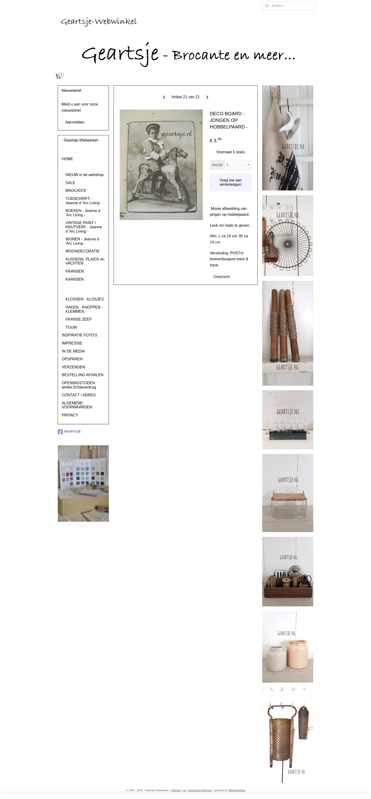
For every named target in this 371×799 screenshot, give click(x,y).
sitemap (176, 790)
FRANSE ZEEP (79, 319)
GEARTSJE (69, 432)
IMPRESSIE (72, 343)
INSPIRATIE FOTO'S (79, 335)
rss (184, 790)
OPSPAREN (72, 359)
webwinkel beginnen (200, 790)
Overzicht (221, 277)
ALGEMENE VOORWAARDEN (77, 405)
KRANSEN (75, 271)
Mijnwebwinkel (236, 790)
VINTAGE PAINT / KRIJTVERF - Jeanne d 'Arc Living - (84, 227)
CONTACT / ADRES (79, 395)
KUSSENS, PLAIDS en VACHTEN (85, 261)
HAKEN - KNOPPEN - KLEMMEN (84, 309)
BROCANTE (76, 191)
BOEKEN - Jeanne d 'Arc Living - (83, 213)
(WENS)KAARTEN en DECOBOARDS (84, 289)
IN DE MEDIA (73, 351)
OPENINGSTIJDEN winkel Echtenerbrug (79, 385)
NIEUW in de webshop (85, 175)
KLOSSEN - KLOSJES (85, 299)
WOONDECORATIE (83, 251)
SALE (70, 183)
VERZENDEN (73, 367)
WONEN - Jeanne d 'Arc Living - (82, 241)
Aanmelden (74, 122)
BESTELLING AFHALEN (82, 375)
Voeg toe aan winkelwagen (230, 182)
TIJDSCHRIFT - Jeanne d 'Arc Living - (84, 201)
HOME (67, 159)
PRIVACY (70, 415)
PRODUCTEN (74, 167)
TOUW (71, 327)
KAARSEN (75, 279)
